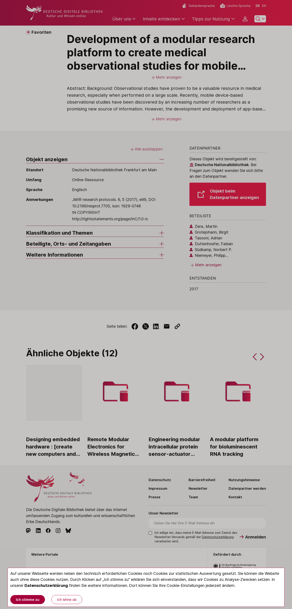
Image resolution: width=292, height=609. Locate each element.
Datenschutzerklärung (46, 585)
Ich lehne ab (67, 599)
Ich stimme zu (27, 599)
